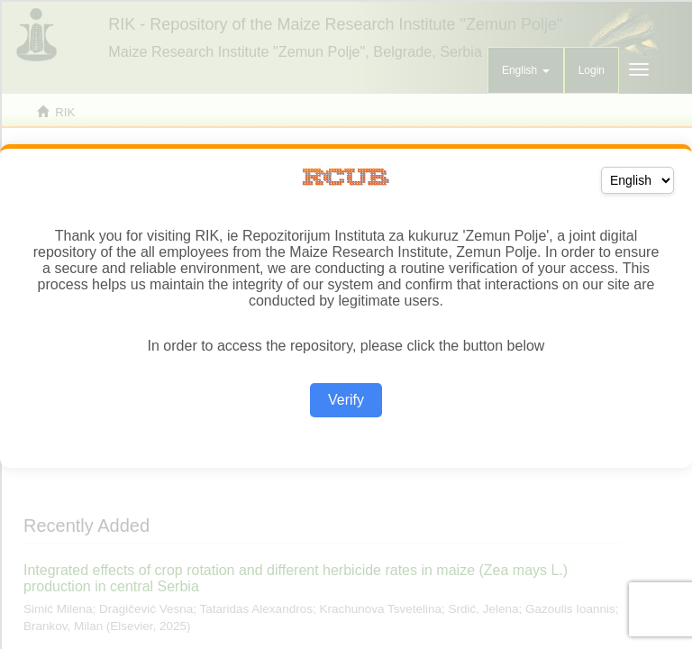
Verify (346, 399)
